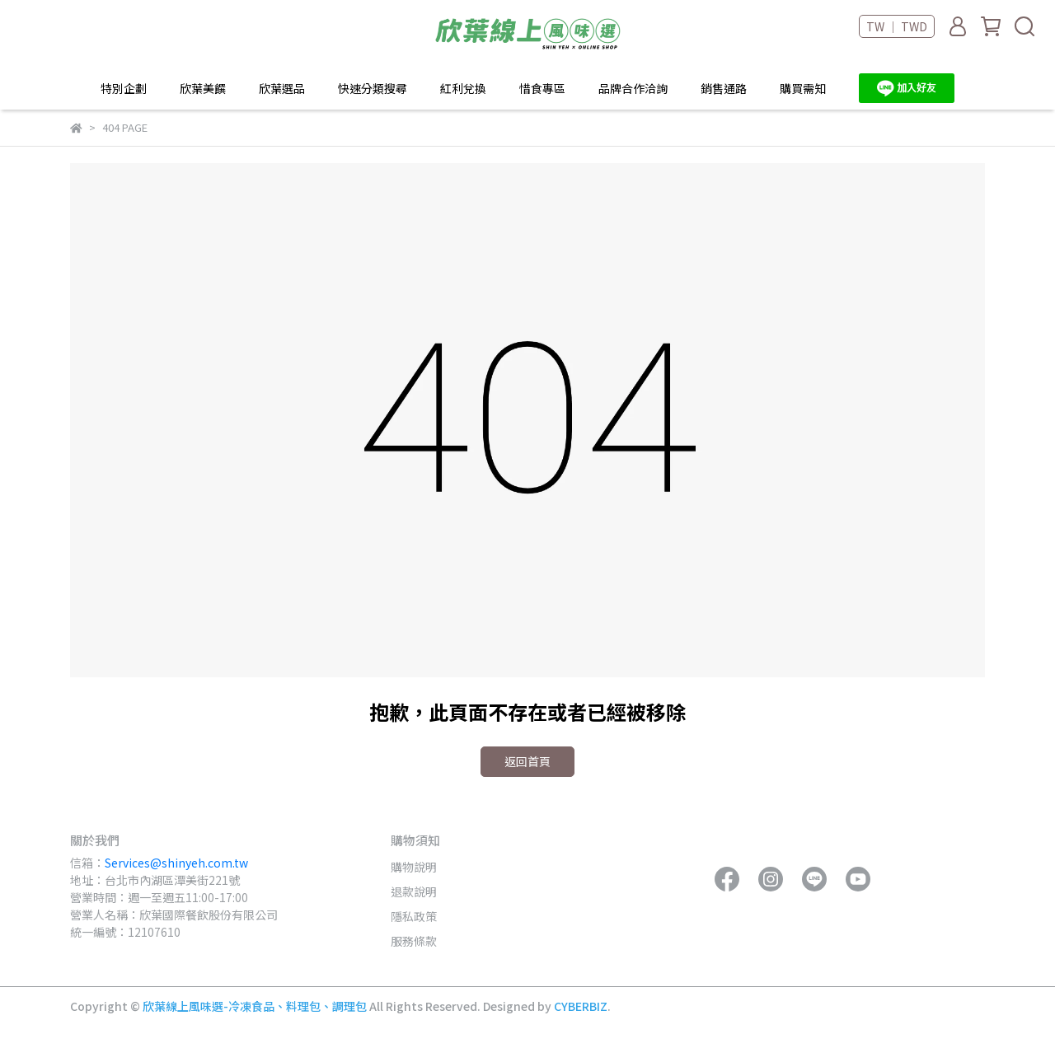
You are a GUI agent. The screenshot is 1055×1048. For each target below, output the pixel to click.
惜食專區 (542, 88)
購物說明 (414, 867)
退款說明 (414, 891)
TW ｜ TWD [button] (896, 26)
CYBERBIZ (580, 1006)
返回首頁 (527, 761)
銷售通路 (724, 88)
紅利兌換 (463, 88)
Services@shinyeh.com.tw (176, 862)
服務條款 (414, 941)
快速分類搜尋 (372, 88)
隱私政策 (414, 916)
